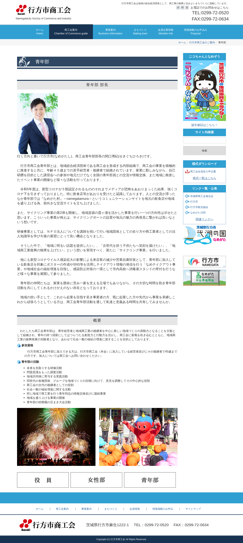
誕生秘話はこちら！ (204, 124)
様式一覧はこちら (204, 178)
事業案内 (110, 31)
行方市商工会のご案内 (202, 42)
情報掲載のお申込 (162, 508)
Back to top (121, 497)
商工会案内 (71, 31)
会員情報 (135, 508)
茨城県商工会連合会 (201, 196)
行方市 (194, 201)
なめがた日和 (198, 212)
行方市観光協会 (199, 207)
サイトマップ (193, 508)
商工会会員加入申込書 (203, 171)
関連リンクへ (204, 219)
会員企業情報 (165, 31)
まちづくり (140, 31)
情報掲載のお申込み (195, 31)
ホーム (40, 31)
